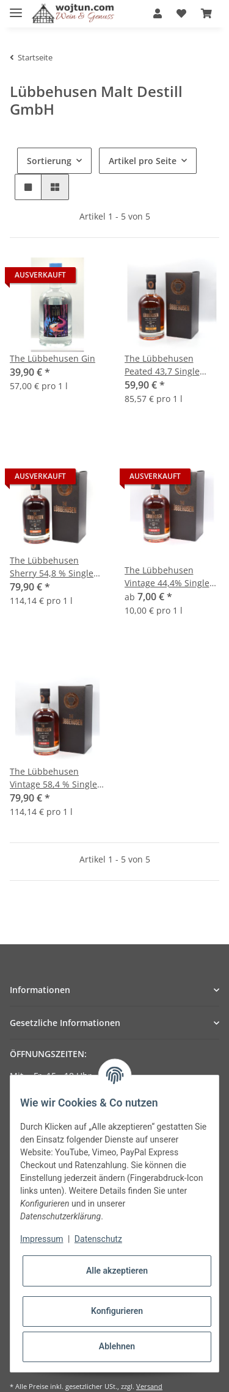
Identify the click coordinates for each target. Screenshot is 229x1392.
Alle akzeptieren (117, 1270)
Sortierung (49, 161)
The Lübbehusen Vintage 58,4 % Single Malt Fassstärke (53, 778)
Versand (149, 1386)
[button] (157, 13)
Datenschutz (98, 1239)
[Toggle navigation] (16, 7)
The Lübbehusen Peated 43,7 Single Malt (162, 365)
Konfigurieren (117, 1311)
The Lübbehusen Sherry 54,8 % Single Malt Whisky (51, 566)
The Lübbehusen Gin (52, 358)
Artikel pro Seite (142, 161)
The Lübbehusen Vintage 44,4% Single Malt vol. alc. (167, 576)
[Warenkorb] (206, 13)
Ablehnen (117, 1346)
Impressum (41, 1239)
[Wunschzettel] (181, 13)
